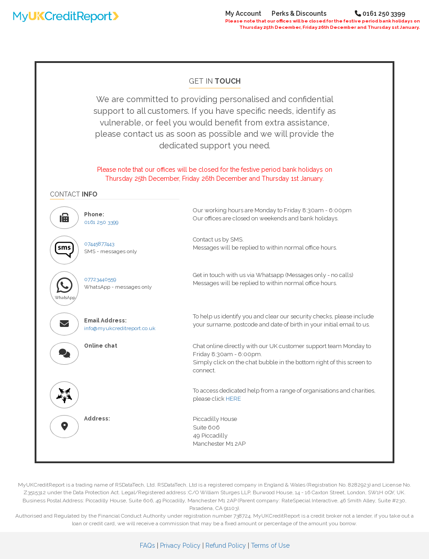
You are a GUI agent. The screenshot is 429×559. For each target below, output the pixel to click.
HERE (233, 398)
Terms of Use (270, 545)
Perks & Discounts (300, 13)
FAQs (147, 545)
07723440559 (100, 279)
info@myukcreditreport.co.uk (120, 328)
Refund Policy (226, 545)
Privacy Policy (180, 545)
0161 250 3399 (380, 13)
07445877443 (99, 244)
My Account (244, 13)
